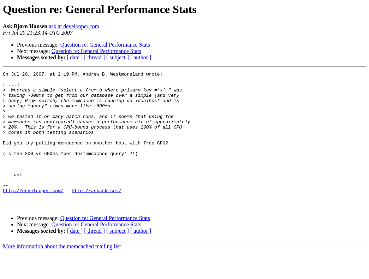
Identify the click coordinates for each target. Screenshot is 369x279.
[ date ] (75, 57)
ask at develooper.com (74, 26)
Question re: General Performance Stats (105, 45)
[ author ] (140, 57)
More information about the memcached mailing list (62, 273)
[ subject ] (117, 57)
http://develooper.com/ (33, 215)
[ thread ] (94, 57)
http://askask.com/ (96, 215)
